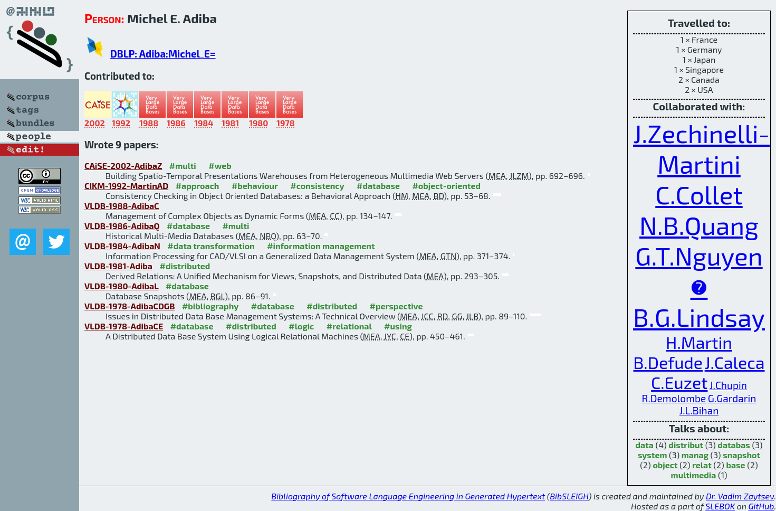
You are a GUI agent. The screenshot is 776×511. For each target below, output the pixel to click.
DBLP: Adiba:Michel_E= (163, 54)
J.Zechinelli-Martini (701, 148)
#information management (321, 246)
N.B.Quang (699, 225)
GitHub (761, 506)
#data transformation (210, 246)
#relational (349, 326)
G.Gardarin (732, 398)
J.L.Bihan (699, 410)
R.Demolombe (674, 398)
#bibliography (210, 306)
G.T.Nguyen (698, 255)
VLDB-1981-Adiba (118, 266)
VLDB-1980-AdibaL (121, 286)
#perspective (396, 306)
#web (219, 165)
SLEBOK (720, 506)
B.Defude (668, 362)
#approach (197, 186)
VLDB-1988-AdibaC (121, 206)
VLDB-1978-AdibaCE (123, 326)
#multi (182, 165)
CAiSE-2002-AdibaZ (123, 165)
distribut (685, 445)
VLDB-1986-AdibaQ (122, 226)
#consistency (317, 186)
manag (695, 455)
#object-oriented (446, 186)
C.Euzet (679, 382)
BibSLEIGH (569, 496)
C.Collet (698, 194)
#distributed (184, 266)
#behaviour (255, 186)
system (652, 455)
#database (378, 186)
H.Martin (699, 342)
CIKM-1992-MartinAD (126, 186)
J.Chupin (728, 385)
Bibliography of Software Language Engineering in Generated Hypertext (408, 496)
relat (702, 465)
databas (733, 445)
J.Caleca (735, 362)
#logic (301, 326)
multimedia (693, 475)
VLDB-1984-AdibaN (122, 246)
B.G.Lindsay (699, 316)
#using (398, 326)
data (645, 445)
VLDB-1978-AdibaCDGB (129, 306)
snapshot (741, 455)
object (665, 465)
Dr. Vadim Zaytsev (740, 496)
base (735, 465)
